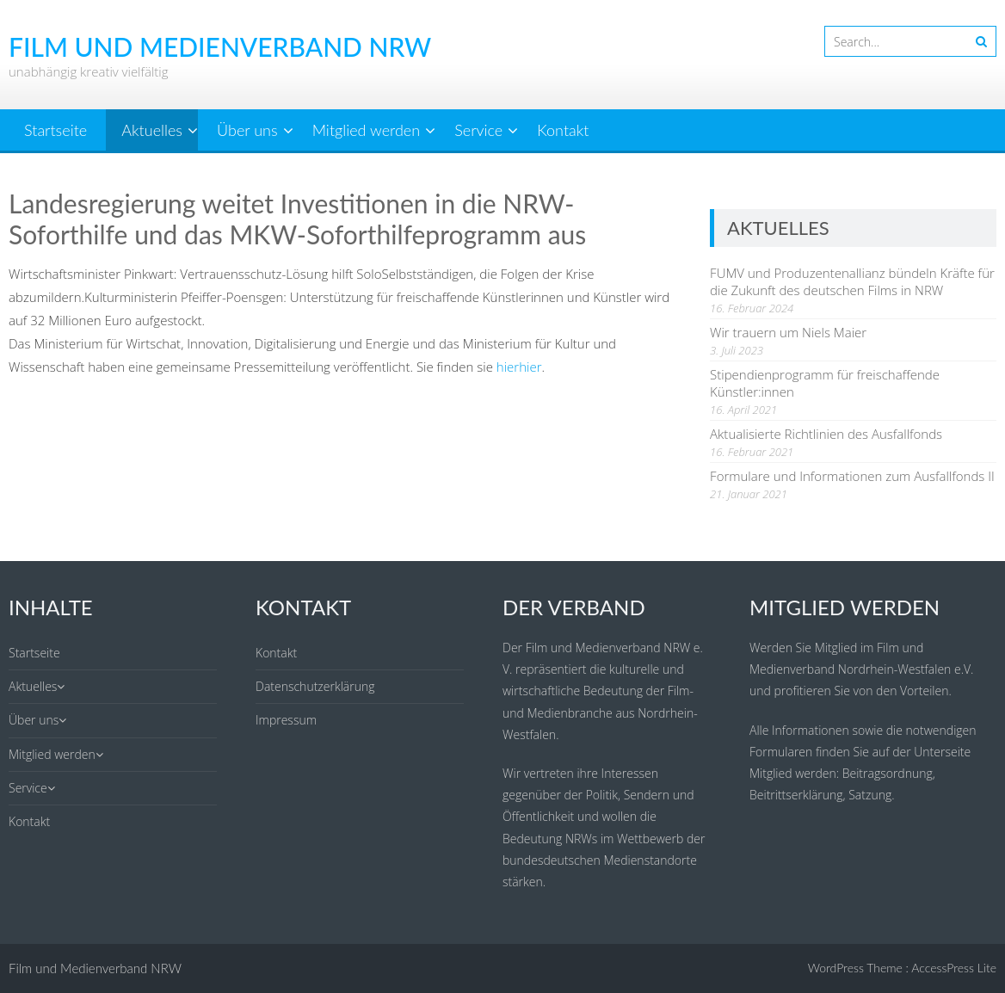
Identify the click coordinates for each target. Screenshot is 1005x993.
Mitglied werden (366, 129)
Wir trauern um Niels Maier (788, 332)
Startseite (55, 129)
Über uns (247, 129)
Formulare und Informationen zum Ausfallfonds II (852, 475)
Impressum (286, 720)
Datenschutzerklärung (315, 686)
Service (478, 129)
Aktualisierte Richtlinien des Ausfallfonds (826, 433)
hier (507, 366)
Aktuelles (151, 129)
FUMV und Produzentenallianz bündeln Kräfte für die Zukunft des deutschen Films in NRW (852, 281)
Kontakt (563, 129)
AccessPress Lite (953, 967)
